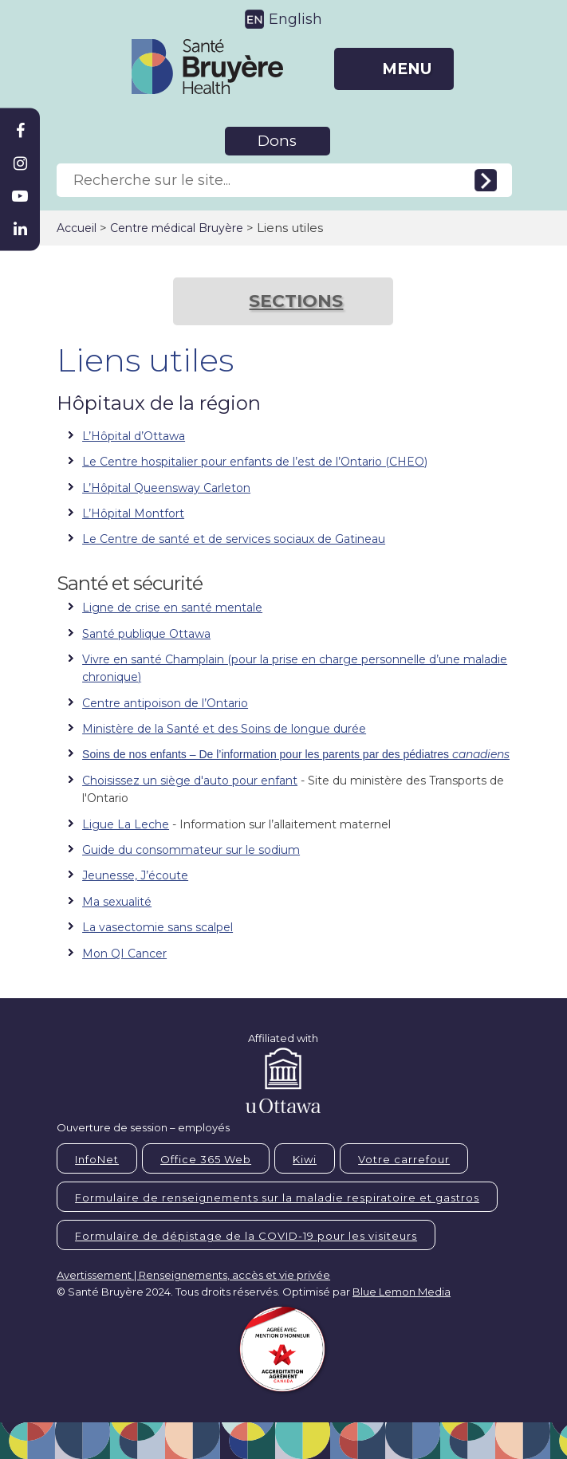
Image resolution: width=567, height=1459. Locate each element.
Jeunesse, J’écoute (135, 875)
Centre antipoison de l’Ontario (165, 703)
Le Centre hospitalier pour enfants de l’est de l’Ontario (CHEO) (254, 461)
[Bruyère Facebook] (20, 130)
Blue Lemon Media (401, 1291)
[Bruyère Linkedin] (20, 228)
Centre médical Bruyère (176, 228)
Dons (277, 141)
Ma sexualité (117, 902)
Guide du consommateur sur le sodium (191, 850)
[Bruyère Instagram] (20, 163)
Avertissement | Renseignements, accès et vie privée (193, 1274)
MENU (406, 69)
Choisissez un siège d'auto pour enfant (189, 780)
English (295, 19)
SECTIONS (296, 301)
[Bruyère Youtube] (20, 196)
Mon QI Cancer (124, 953)
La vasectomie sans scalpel (157, 927)
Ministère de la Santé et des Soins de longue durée (224, 729)
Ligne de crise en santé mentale (172, 607)
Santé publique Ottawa (146, 634)
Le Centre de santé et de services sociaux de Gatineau (233, 539)
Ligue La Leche (125, 824)
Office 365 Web (205, 1159)
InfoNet (97, 1159)
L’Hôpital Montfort (133, 513)
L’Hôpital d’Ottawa (133, 436)
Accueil (76, 228)
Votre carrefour (404, 1159)
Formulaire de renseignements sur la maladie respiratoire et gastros (277, 1197)
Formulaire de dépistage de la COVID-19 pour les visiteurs (246, 1235)
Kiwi (305, 1159)
